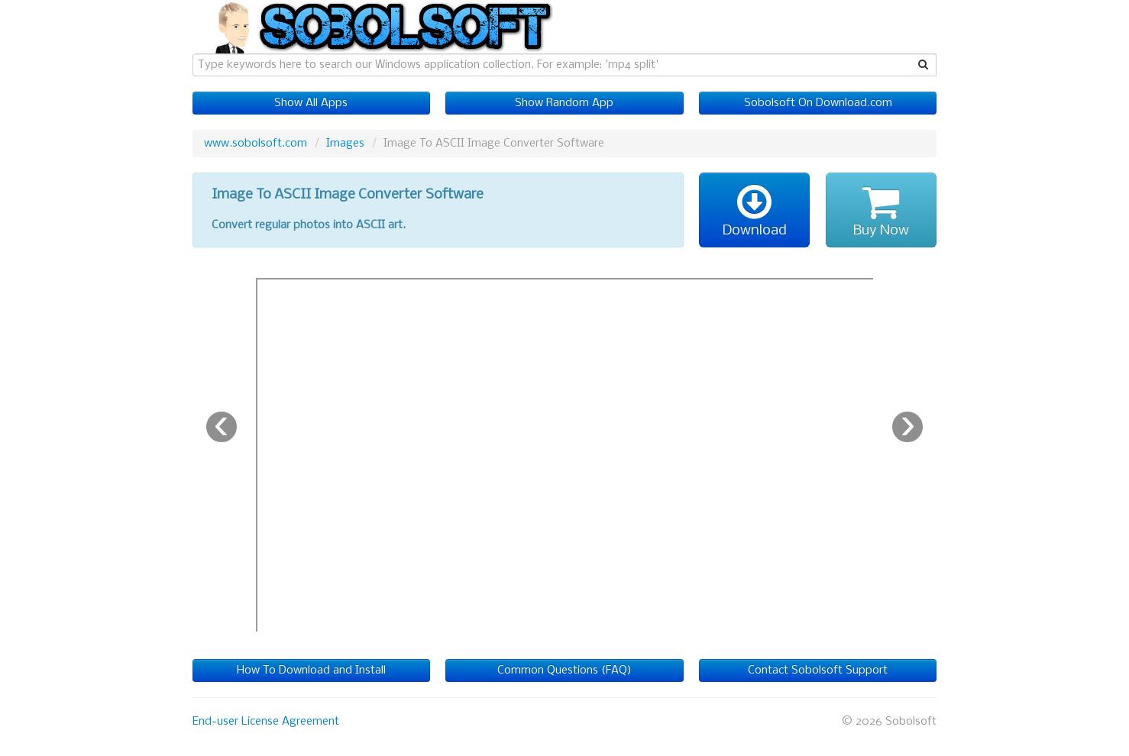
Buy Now (881, 210)
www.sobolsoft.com (255, 143)
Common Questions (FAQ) (564, 670)
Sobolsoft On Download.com (818, 103)
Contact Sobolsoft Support (818, 670)
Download (755, 210)
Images (345, 143)
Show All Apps (311, 103)
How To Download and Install (311, 670)
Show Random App (564, 103)
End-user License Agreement (265, 722)
